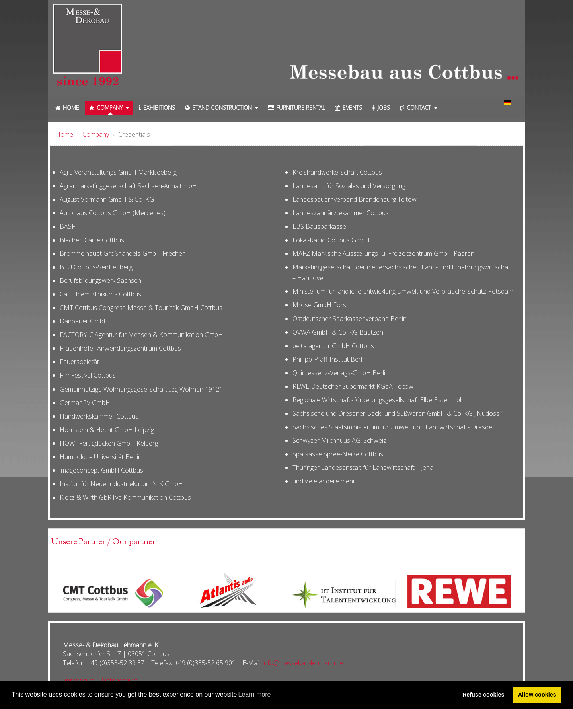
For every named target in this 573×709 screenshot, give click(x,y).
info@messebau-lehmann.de (303, 662)
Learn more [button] (254, 694)
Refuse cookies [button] (483, 694)
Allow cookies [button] (537, 694)
